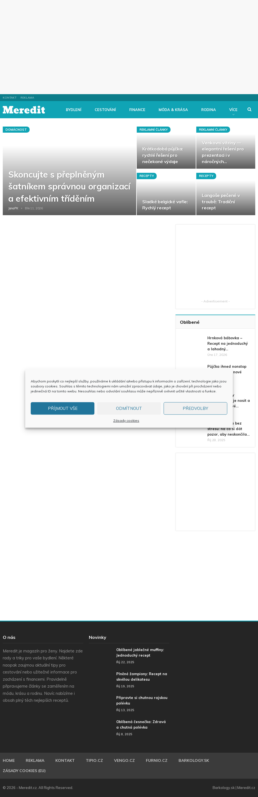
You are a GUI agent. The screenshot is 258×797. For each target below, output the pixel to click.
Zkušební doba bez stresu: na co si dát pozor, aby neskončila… (228, 428)
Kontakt (9, 97)
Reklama (27, 97)
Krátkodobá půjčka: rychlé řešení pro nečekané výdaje (162, 155)
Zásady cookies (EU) (24, 770)
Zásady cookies (126, 420)
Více (233, 109)
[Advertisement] (129, 47)
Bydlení (73, 109)
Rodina (208, 109)
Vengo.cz (124, 760)
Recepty (147, 176)
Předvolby (195, 408)
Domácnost (16, 130)
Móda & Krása (173, 109)
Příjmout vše (63, 408)
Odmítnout (129, 408)
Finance (137, 109)
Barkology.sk (194, 760)
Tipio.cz (94, 760)
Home (9, 760)
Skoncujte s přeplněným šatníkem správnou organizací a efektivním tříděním (69, 186)
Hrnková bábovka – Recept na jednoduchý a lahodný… (227, 343)
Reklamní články (154, 130)
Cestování (105, 109)
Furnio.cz (156, 760)
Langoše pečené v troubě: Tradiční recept (221, 201)
